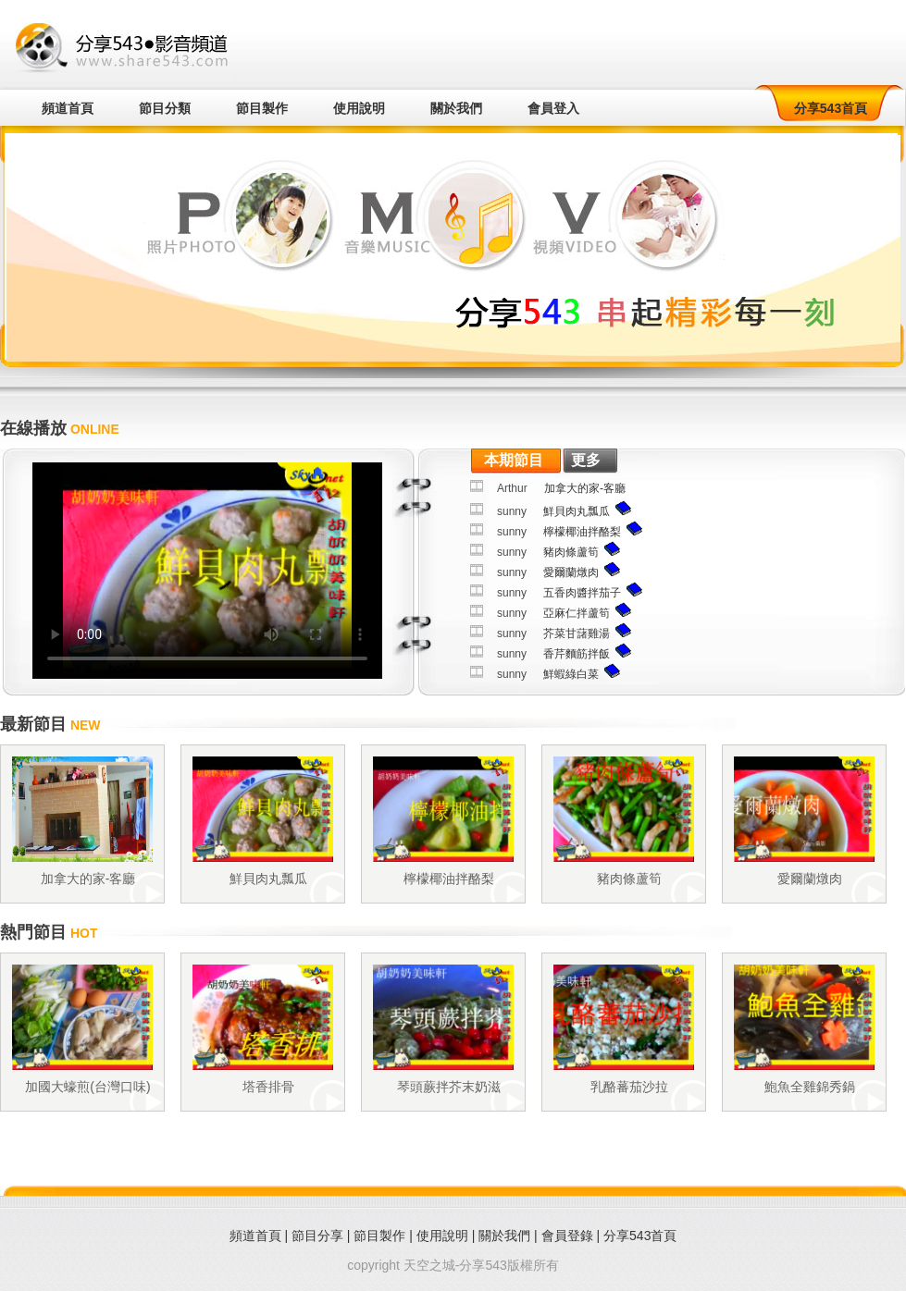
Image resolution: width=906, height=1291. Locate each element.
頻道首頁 (67, 108)
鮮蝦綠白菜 (571, 674)
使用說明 (359, 108)
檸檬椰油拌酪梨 (582, 531)
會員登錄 (567, 1235)
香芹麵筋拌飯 (576, 653)
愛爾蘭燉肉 (571, 572)
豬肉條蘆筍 (571, 552)
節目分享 (317, 1235)
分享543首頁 (830, 108)
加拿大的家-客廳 (585, 488)
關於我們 (456, 108)
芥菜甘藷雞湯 (576, 633)
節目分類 (165, 108)
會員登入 (553, 108)
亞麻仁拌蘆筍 (576, 613)
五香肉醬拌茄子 (582, 592)
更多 (586, 460)
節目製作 (262, 108)
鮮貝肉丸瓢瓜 (576, 511)
